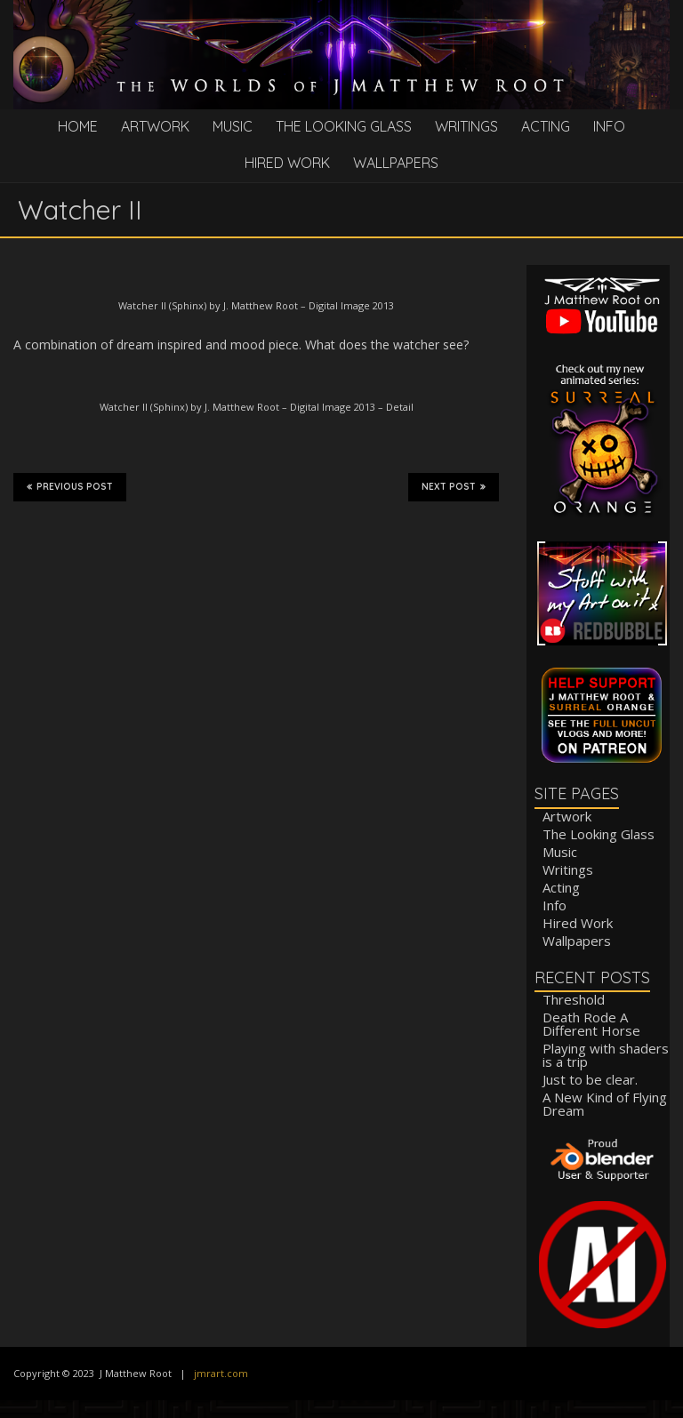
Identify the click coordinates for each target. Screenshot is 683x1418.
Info (609, 126)
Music (233, 126)
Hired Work (287, 163)
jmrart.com (221, 1373)
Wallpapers (395, 163)
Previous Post (70, 486)
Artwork (155, 126)
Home (78, 126)
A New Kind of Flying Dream (604, 1103)
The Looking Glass (344, 126)
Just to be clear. (590, 1079)
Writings (466, 126)
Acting (545, 126)
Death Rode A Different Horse (591, 1023)
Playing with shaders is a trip (605, 1054)
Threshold (573, 999)
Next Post (454, 486)
